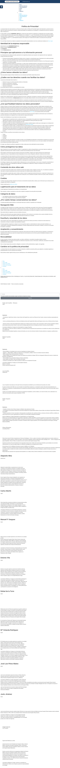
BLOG (20, 10)
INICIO (20, 4)
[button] (35, 12)
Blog (3, 269)
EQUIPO (20, 8)
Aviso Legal (50, 41)
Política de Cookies (6, 263)
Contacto (4, 266)
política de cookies (29, 124)
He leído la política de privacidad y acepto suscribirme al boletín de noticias (15, 296)
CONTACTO (21, 11)
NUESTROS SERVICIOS (23, 6)
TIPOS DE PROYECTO (23, 7)
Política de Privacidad (7, 265)
